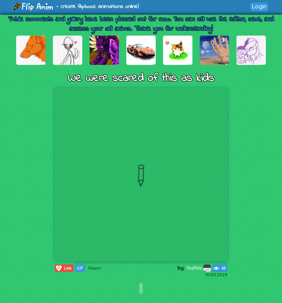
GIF (80, 268)
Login (259, 6)
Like (63, 268)
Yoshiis (198, 267)
